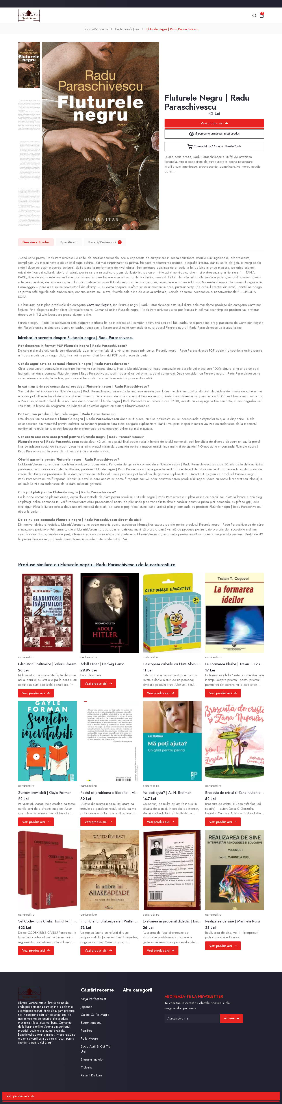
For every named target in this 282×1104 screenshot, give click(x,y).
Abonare (231, 1018)
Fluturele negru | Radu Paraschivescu (172, 29)
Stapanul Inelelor (92, 1059)
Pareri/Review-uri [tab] (105, 242)
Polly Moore (89, 1038)
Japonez (86, 1006)
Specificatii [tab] (68, 242)
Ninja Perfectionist (93, 998)
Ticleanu (87, 1067)
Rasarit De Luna (91, 1075)
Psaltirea (87, 1030)
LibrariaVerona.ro (96, 29)
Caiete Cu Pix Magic (95, 1014)
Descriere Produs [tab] (35, 242)
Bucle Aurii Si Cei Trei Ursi (96, 1049)
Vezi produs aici (214, 123)
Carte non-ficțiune (127, 29)
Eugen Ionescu (91, 1022)
